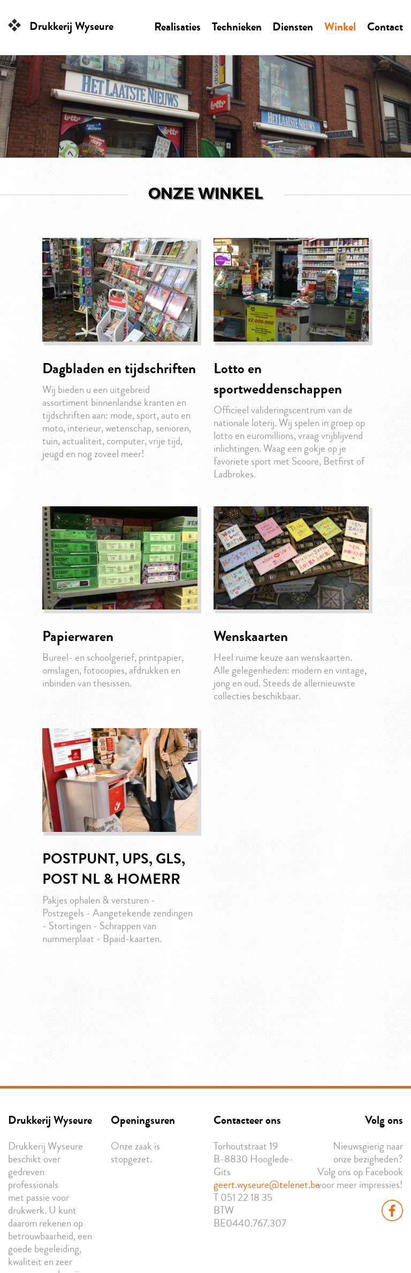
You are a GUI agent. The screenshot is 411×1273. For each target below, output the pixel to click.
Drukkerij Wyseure (71, 26)
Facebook (392, 1210)
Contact (385, 27)
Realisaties (177, 27)
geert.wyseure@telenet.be (267, 1184)
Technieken (237, 27)
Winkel (340, 27)
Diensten (292, 27)
